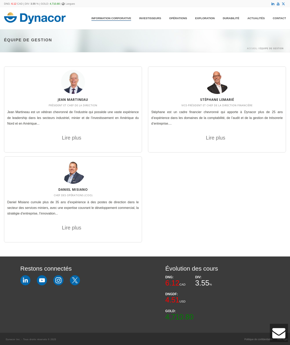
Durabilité (231, 18)
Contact (279, 18)
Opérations (178, 18)
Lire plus (73, 138)
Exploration (205, 18)
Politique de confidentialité (258, 339)
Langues (68, 3)
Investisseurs (150, 18)
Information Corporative (111, 18)
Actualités (256, 18)
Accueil (252, 48)
